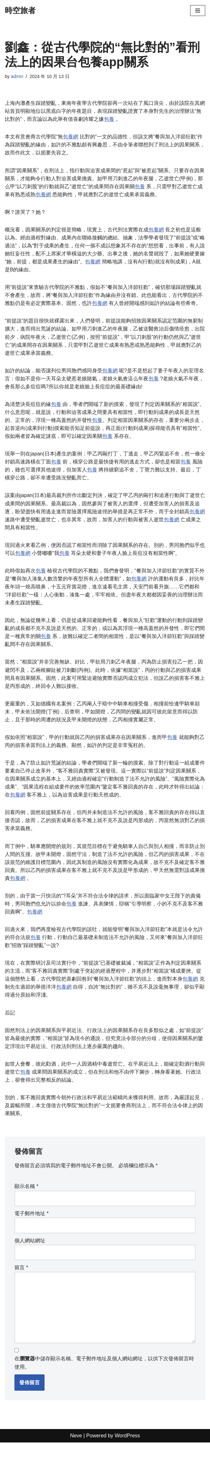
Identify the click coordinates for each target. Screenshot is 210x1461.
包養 (109, 119)
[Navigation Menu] (197, 10)
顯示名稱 (26, 1203)
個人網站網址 (29, 1257)
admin (17, 76)
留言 (21, 1284)
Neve (76, 1454)
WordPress (127, 1454)
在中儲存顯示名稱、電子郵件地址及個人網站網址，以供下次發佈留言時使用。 (104, 1381)
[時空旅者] (20, 10)
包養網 (70, 137)
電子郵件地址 (31, 1230)
